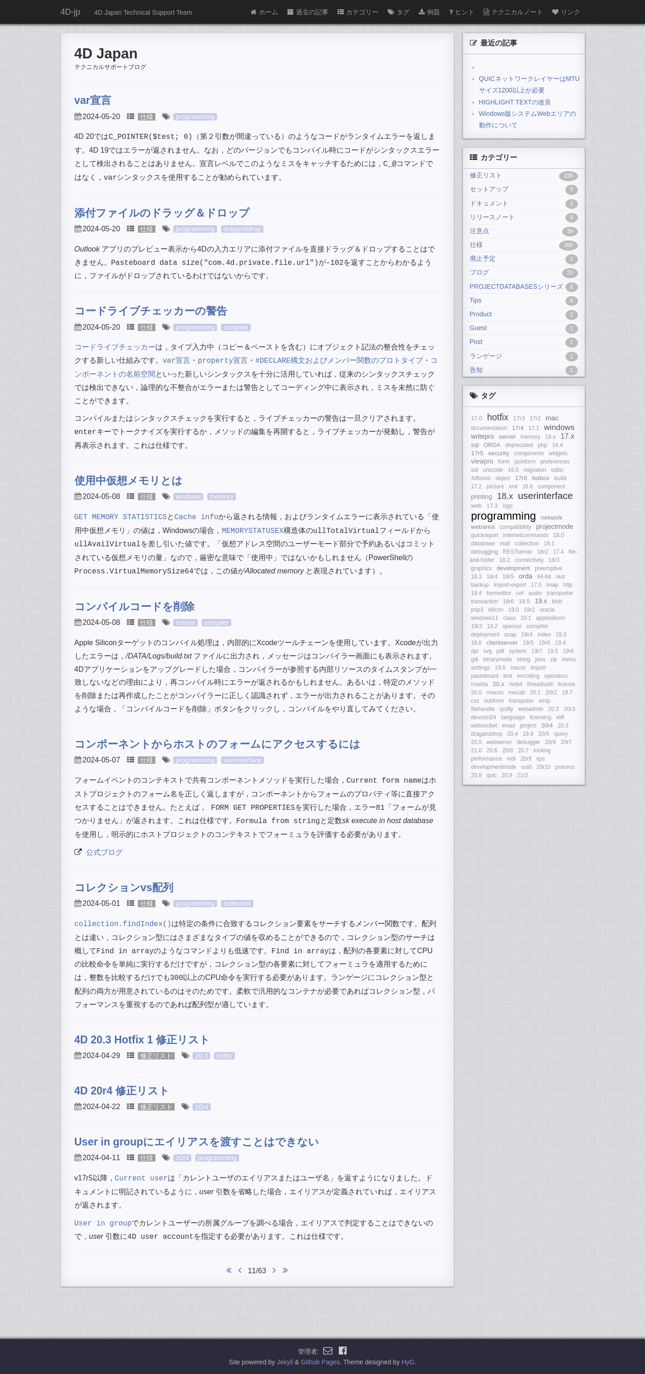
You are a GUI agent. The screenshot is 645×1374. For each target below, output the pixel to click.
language (513, 717)
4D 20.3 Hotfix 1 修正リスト (142, 1040)
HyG (407, 1362)
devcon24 (484, 717)
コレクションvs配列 (124, 887)
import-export (510, 585)
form (503, 461)
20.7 (523, 750)
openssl (511, 626)
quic (491, 775)
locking (541, 750)
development (513, 568)
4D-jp (70, 12)
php (543, 445)
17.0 (477, 418)
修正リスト (156, 1055)
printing (481, 496)
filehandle (483, 709)
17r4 (518, 428)
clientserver (502, 642)
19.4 (560, 643)
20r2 (551, 692)
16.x (550, 437)
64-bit (544, 576)
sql (475, 444)
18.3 (476, 576)
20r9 (525, 759)
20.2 (553, 709)
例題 (429, 12)
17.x (567, 436)
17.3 (492, 506)
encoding (528, 676)
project (528, 725)
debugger (528, 742)
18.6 (476, 643)
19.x (541, 601)
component (551, 486)
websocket (484, 725)
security (498, 453)
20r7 (566, 742)
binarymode (497, 659)
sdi (474, 470)
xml (513, 486)
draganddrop (242, 229)
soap (510, 634)
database (483, 543)
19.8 (528, 734)
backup (480, 585)
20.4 (512, 734)
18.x (505, 496)
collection (237, 903)
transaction (484, 601)
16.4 (557, 445)
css (475, 701)
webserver (499, 742)
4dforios (481, 478)
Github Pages (320, 1362)
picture (495, 486)
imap (553, 585)
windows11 (484, 618)
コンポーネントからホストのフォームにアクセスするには (217, 744)
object (503, 478)
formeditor (498, 593)
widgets (558, 453)
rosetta (479, 684)
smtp (544, 701)
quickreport (484, 535)
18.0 (559, 535)
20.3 (201, 1055)
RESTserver (517, 552)
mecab (516, 692)
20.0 (476, 692)
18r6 (508, 601)
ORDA (492, 445)
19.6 (500, 667)
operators (556, 676)
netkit (515, 684)
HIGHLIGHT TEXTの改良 (515, 102)
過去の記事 (307, 12)
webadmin (530, 709)
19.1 (525, 618)
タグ (399, 12)
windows (188, 496)
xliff (560, 717)
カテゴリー (357, 12)
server (507, 436)
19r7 (536, 651)
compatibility (515, 527)
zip (553, 659)
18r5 (508, 576)
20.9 (507, 775)
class (509, 618)
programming (195, 116)
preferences (554, 461)
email (508, 725)
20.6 (491, 750)
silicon (495, 610)
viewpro (482, 461)
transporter (560, 593)
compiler (235, 327)
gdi (475, 659)
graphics (481, 568)
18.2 (504, 560)
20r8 (507, 750)
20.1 (535, 692)
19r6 (544, 643)
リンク (566, 12)
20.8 (476, 775)
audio (535, 593)
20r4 (201, 1107)
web (476, 506)
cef (520, 593)
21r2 (522, 775)
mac (552, 418)
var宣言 (93, 100)
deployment (485, 634)
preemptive (548, 568)
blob (557, 601)
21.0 (476, 750)
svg (487, 651)
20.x (498, 684)
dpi (475, 651)
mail (505, 543)
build (560, 478)
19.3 (560, 634)
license (566, 684)
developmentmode (494, 767)
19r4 (526, 634)
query (561, 734)
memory (222, 496)
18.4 (476, 593)
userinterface (242, 760)
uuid (526, 767)
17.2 (476, 486)
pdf (500, 651)
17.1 (533, 428)
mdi (511, 759)
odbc (557, 470)
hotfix (224, 1055)
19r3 (476, 626)
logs (507, 506)
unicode (493, 470)
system (517, 651)
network (551, 517)
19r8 (568, 651)
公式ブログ (104, 852)
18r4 (491, 576)
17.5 (536, 585)
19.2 (492, 626)
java (540, 659)
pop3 (477, 610)
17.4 (558, 552)
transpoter (521, 701)
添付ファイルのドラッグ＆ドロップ (162, 213)
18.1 (549, 543)
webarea (483, 526)
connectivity (529, 560)
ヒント (461, 12)
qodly (506, 709)
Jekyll (285, 1362)
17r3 (519, 418)
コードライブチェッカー (114, 347)
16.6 (527, 486)
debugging (484, 552)
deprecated (519, 445)
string (523, 659)
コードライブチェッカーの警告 (150, 311)
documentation (489, 428)
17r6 (521, 478)
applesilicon (550, 618)
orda (525, 576)
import (538, 667)
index (544, 634)
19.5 (552, 651)
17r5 (477, 453)
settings (480, 667)
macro (517, 667)
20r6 (550, 742)
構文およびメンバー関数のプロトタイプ (339, 361)
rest (560, 576)
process (565, 767)
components (529, 453)
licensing (540, 717)
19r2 (529, 610)
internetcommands (525, 535)
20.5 (476, 742)
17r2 (535, 418)
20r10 (544, 767)
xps (541, 759)
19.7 (567, 692)
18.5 (524, 601)
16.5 (513, 470)
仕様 (146, 116)
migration (535, 470)
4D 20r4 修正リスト (122, 1091)
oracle (547, 610)
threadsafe (540, 684)
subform (494, 701)
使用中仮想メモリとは (128, 481)
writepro (482, 436)
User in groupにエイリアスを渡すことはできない (197, 1142)
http (567, 585)
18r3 (553, 560)
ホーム (264, 12)
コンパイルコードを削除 (134, 607)
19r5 (528, 643)
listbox (540, 478)
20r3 (569, 709)
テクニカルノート (513, 12)
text (507, 676)
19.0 (513, 610)
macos (185, 622)
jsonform (525, 461)
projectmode (554, 526)
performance (486, 759)
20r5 (543, 734)
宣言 (177, 361)
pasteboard (485, 676)
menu (569, 659)
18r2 (542, 552)
